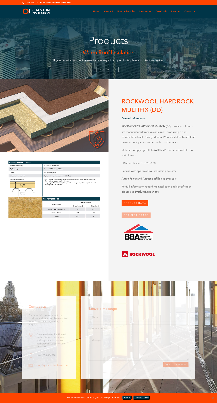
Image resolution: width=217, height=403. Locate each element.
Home (96, 11)
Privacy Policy (141, 397)
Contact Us (189, 11)
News (174, 11)
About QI (108, 11)
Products (143, 11)
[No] (212, 398)
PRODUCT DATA (135, 203)
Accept (127, 397)
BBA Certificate (136, 215)
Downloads (161, 11)
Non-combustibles (126, 11)
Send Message (176, 364)
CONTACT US (107, 69)
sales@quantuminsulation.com (52, 365)
